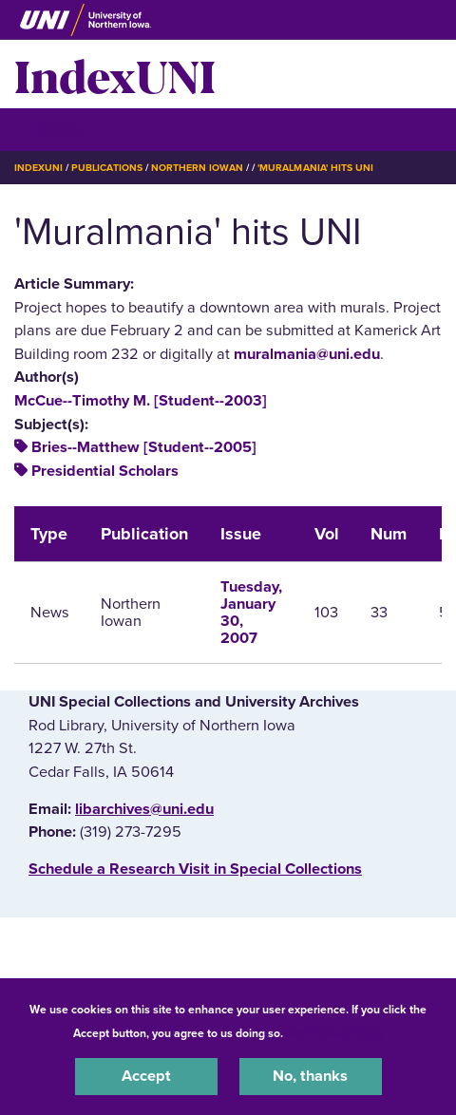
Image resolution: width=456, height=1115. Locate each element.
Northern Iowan (197, 167)
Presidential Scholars (105, 471)
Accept (146, 1076)
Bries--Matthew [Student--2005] (143, 447)
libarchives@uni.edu (144, 809)
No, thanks (310, 1076)
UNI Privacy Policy (336, 1033)
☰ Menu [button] (48, 129)
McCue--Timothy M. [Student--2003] (140, 400)
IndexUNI (115, 74)
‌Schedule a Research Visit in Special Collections (195, 869)
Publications (106, 167)
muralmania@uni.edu (307, 354)
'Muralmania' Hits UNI (315, 167)
